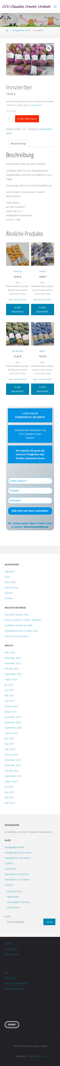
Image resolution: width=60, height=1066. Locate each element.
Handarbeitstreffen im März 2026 (21, 630)
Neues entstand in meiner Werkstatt (23, 619)
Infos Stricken (11, 587)
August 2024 (11, 733)
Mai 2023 (9, 797)
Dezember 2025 (13, 657)
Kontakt (8, 943)
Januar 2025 (10, 711)
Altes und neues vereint (16, 636)
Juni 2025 (9, 690)
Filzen (7, 576)
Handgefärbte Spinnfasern (18, 857)
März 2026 (10, 652)
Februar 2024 (11, 754)
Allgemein (9, 571)
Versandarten (11, 948)
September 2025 (13, 674)
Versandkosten (35, 105)
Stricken (9, 598)
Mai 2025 (9, 695)
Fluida (29, 1056)
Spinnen (9, 592)
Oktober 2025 (12, 668)
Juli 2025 (9, 684)
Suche (8, 916)
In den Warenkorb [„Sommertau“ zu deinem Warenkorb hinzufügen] (18, 309)
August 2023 (11, 781)
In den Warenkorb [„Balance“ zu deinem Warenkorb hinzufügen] (42, 389)
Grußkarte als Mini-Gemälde (19, 625)
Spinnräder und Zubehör (17, 874)
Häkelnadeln (13, 896)
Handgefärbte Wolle (21, 30)
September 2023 (13, 776)
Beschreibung (18, 143)
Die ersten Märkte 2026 (17, 614)
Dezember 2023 (13, 759)
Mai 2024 (9, 743)
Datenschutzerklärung (36, 526)
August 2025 (11, 679)
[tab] (18, 143)
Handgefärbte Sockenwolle (18, 852)
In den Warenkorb (27, 118)
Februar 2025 (11, 706)
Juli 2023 (9, 786)
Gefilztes (9, 863)
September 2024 (13, 727)
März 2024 (10, 749)
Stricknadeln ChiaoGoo (18, 902)
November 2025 (13, 663)
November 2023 (13, 765)
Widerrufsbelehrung (14, 988)
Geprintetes (11, 868)
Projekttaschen (14, 891)
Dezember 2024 (13, 717)
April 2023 (10, 802)
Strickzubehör (14, 907)
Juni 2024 (9, 738)
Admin (12, 1024)
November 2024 (13, 722)
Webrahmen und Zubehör (17, 879)
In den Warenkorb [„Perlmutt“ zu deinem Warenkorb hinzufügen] (42, 309)
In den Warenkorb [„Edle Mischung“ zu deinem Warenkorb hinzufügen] (18, 389)
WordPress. (39, 1056)
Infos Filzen (10, 582)
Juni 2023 (9, 792)
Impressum (10, 978)
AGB (7, 972)
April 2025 (10, 700)
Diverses (9, 884)
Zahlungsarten (12, 954)
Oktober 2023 (12, 770)
